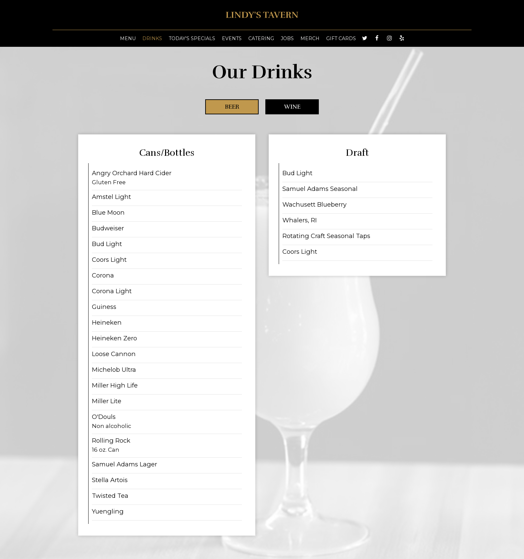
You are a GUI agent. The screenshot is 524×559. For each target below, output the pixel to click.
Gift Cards (341, 38)
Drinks (152, 38)
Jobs (287, 38)
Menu (128, 38)
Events (232, 38)
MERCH (309, 38)
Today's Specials (192, 38)
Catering (261, 38)
